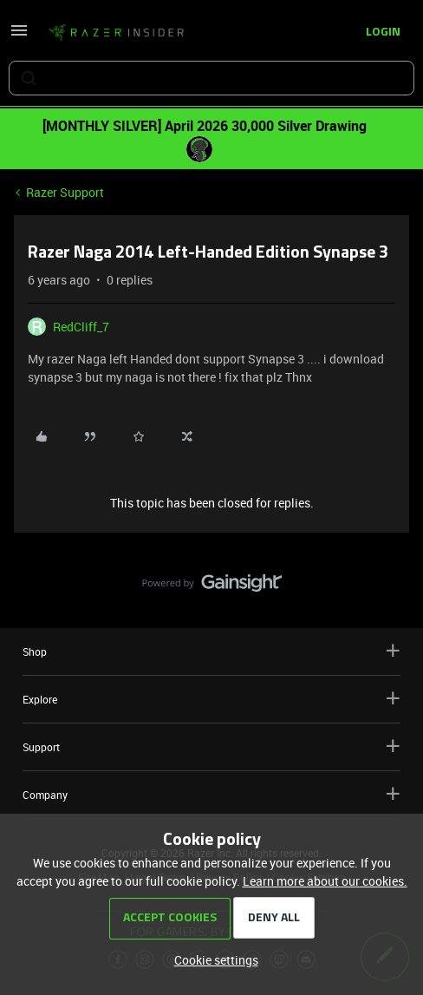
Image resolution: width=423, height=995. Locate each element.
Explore (211, 698)
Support (211, 746)
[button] (19, 36)
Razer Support (65, 192)
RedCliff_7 (81, 326)
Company (211, 794)
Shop (211, 651)
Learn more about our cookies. (325, 881)
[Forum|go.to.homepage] (116, 33)
